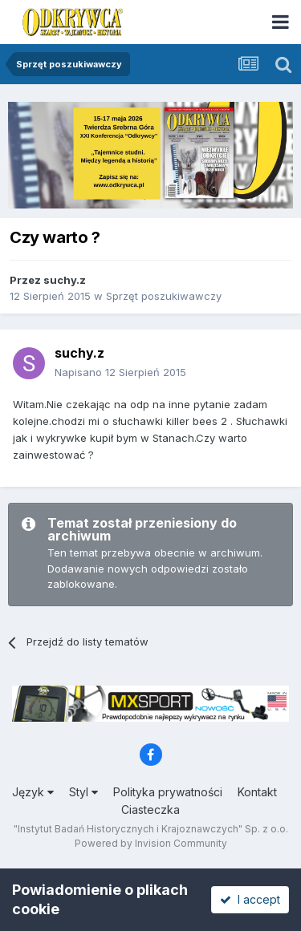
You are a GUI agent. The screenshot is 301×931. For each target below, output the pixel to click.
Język (33, 792)
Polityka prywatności (167, 792)
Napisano (120, 372)
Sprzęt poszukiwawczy (164, 295)
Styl (83, 792)
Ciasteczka (150, 809)
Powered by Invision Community (151, 843)
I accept (250, 899)
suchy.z (64, 279)
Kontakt (257, 792)
